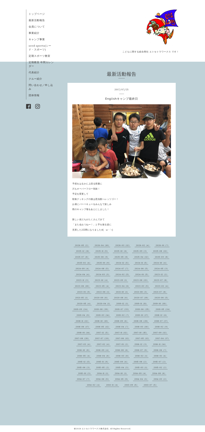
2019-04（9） (84, 315)
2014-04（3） (141, 379)
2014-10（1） (121, 373)
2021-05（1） (82, 297)
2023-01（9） (84, 292)
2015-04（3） (123, 367)
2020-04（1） (104, 303)
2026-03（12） (123, 245)
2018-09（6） (121, 321)
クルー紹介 (35, 78)
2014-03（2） (161, 379)
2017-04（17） (162, 338)
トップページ (37, 13)
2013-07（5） (151, 385)
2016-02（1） (141, 356)
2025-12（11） (83, 251)
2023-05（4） (103, 286)
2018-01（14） (84, 332)
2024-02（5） (123, 274)
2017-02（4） (104, 344)
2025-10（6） (121, 251)
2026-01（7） (163, 245)
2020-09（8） (101, 297)
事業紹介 (34, 33)
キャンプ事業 (37, 39)
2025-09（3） (140, 251)
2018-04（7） (122, 326)
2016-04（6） (103, 356)
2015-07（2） (160, 361)
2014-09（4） (140, 373)
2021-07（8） (160, 292)
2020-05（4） (84, 303)
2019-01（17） (142, 315)
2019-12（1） (122, 303)
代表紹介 (34, 72)
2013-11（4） (112, 385)
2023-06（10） (82, 286)
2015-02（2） (161, 367)
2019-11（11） (141, 303)
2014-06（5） (103, 379)
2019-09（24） (81, 309)
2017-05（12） (142, 338)
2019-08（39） (101, 309)
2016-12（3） (141, 344)
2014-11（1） (103, 373)
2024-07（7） (122, 268)
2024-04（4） (83, 274)
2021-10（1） (122, 292)
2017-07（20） (102, 338)
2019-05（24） (163, 309)
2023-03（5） (142, 286)
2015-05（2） (103, 367)
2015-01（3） (85, 373)
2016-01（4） (160, 356)
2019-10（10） (160, 303)
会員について (37, 26)
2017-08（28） (82, 338)
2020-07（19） (141, 297)
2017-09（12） (160, 332)
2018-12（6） (161, 315)
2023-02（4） (162, 286)
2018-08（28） (141, 321)
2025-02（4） (84, 263)
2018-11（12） (82, 321)
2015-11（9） (102, 361)
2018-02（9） (162, 326)
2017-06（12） (123, 338)
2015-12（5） (84, 361)
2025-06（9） (102, 257)
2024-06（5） (142, 268)
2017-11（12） (121, 332)
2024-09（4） (83, 268)
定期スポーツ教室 (39, 55)
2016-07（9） (141, 350)
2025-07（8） (82, 257)
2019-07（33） (122, 309)
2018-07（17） (161, 321)
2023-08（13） (141, 280)
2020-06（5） (162, 297)
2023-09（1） (121, 280)
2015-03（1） (141, 367)
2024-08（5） (102, 268)
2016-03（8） (123, 356)
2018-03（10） (142, 326)
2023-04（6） (123, 286)
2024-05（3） (161, 268)
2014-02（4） (94, 385)
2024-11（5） (141, 263)
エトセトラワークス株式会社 (95, 428)
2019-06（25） (142, 309)
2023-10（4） (102, 280)
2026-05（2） (82, 245)
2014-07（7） (84, 379)
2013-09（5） (131, 385)
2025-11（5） (102, 251)
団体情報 (34, 95)
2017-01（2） (122, 344)
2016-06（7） (160, 350)
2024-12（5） (123, 263)
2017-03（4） (85, 344)
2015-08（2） (141, 361)
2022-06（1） (103, 292)
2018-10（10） (102, 321)
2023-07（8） (161, 280)
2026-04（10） (102, 245)
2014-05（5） (122, 379)
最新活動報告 (37, 20)
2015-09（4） (121, 361)
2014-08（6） (159, 373)
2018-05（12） (102, 326)
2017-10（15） (141, 332)
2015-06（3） (84, 367)
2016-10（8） (84, 350)
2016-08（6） (122, 350)
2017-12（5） (103, 332)
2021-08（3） (141, 292)
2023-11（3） (83, 280)
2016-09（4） (103, 350)
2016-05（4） (84, 356)
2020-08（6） (121, 297)
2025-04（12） (142, 257)
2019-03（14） (103, 315)
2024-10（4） (161, 263)
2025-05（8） (122, 257)
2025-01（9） (104, 263)
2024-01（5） (142, 274)
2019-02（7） (123, 315)
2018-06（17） (83, 326)
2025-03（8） (162, 257)
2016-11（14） (160, 344)
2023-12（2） (161, 274)
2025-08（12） (160, 251)
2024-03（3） (103, 274)
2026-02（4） (143, 245)
